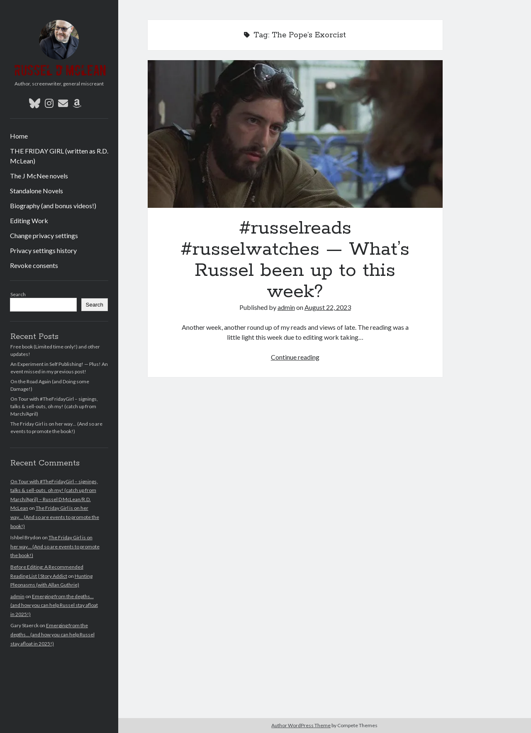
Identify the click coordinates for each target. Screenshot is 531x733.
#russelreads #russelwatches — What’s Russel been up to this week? (295, 134)
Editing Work (29, 220)
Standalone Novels (36, 191)
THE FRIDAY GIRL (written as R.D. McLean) (59, 156)
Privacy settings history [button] (43, 250)
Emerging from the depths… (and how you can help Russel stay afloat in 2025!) (54, 605)
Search (18, 294)
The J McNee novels (39, 176)
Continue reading (295, 357)
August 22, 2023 (327, 307)
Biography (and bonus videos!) (53, 205)
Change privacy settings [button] (44, 235)
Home (19, 136)
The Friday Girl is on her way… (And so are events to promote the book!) (54, 517)
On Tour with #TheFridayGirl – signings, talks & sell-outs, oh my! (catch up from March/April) (54, 406)
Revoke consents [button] (34, 265)
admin (17, 596)
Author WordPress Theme (301, 725)
